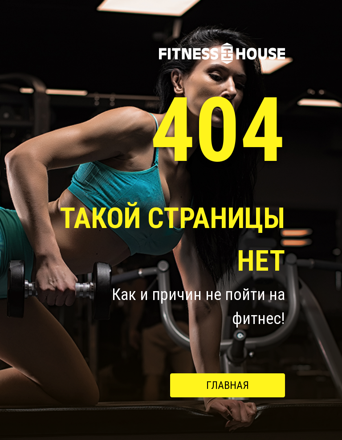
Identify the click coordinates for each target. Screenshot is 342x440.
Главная (227, 385)
